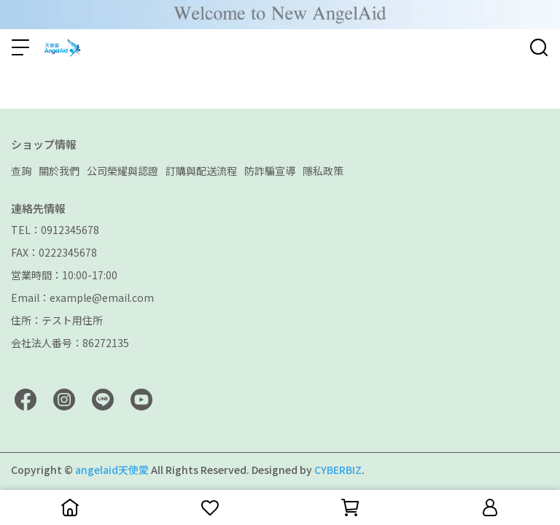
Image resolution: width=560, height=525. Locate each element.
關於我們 (59, 170)
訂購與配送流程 (201, 170)
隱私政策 (323, 170)
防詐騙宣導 (269, 170)
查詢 (21, 170)
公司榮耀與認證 (122, 170)
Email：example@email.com (82, 297)
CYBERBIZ (338, 469)
